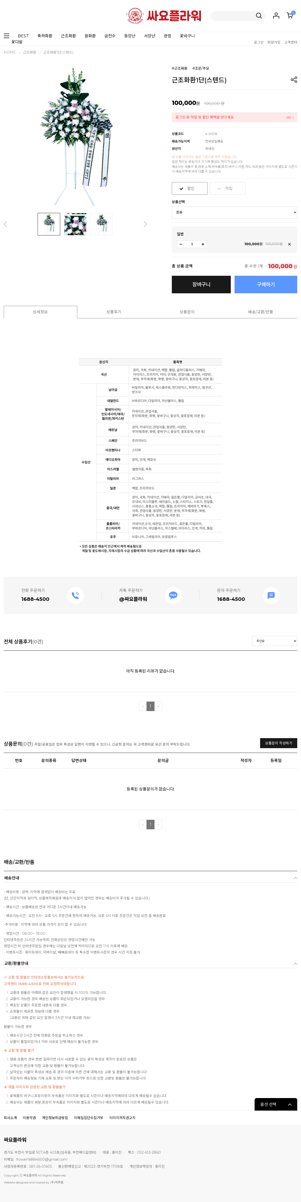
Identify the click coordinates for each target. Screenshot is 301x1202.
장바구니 (201, 285)
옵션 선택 (268, 1104)
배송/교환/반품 (260, 312)
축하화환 (44, 36)
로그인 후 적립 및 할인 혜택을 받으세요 (205, 117)
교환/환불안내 (16, 963)
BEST (23, 36)
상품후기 (113, 312)
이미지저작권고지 (122, 1118)
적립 (229, 186)
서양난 (149, 36)
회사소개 (10, 1118)
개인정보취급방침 (55, 1118)
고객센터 (290, 42)
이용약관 (29, 1118)
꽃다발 (17, 42)
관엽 (167, 36)
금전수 (110, 36)
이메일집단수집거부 (88, 1118)
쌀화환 (90, 36)
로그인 (259, 42)
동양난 (129, 36)
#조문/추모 (200, 68)
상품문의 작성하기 (278, 743)
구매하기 (266, 285)
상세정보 (40, 312)
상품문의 (187, 312)
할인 (191, 186)
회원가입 (273, 42)
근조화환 (68, 36)
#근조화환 (179, 68)
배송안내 (11, 878)
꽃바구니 (187, 36)
